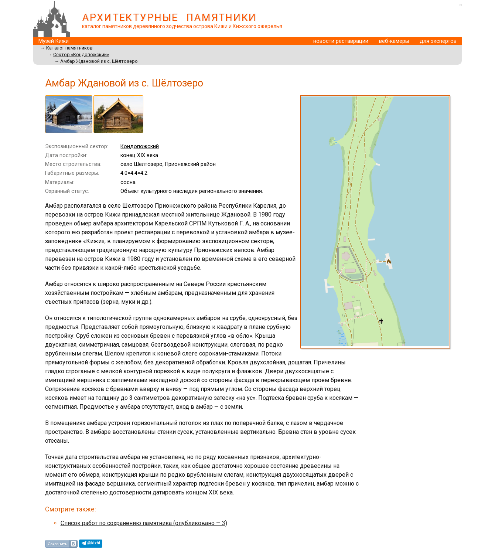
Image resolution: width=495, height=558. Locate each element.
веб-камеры (394, 41)
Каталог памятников (69, 48)
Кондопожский (139, 146)
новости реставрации (340, 41)
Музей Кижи (53, 41)
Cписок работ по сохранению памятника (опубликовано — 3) (144, 523)
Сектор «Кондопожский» (81, 54)
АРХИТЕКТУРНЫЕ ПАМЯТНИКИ (169, 18)
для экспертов (438, 41)
